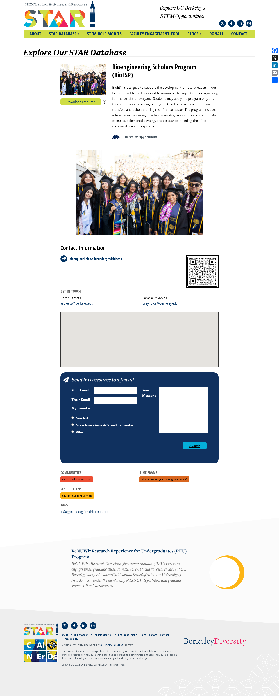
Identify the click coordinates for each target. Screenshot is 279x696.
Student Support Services (77, 495)
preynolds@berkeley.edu (160, 303)
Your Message (149, 392)
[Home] (66, 14)
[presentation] (99, 449)
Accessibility (71, 639)
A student (79, 418)
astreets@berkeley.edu (76, 303)
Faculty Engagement (125, 635)
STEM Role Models (104, 34)
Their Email (80, 399)
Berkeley (215, 641)
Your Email (80, 389)
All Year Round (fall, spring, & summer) (164, 479)
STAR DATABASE (62, 34)
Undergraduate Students (76, 479)
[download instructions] (104, 101)
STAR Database (79, 635)
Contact (239, 34)
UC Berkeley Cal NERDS (111, 644)
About (35, 34)
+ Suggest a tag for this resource (84, 511)
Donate (216, 34)
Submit (194, 445)
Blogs (143, 635)
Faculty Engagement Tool (154, 34)
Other (77, 432)
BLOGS (192, 34)
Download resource (80, 101)
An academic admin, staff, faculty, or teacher (102, 425)
